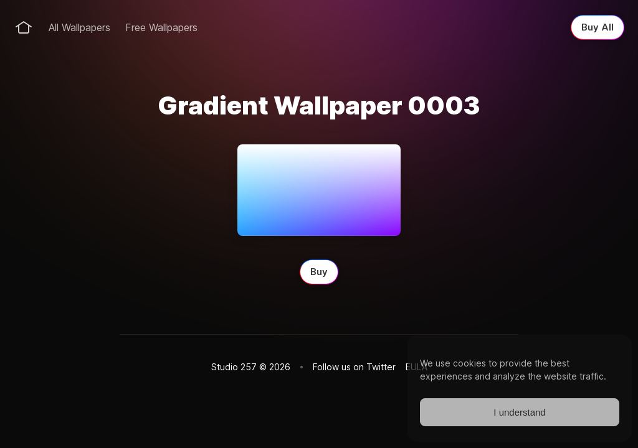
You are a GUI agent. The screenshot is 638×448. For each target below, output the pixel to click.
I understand (519, 412)
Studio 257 (234, 367)
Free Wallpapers (161, 27)
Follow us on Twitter (354, 367)
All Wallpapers (79, 27)
